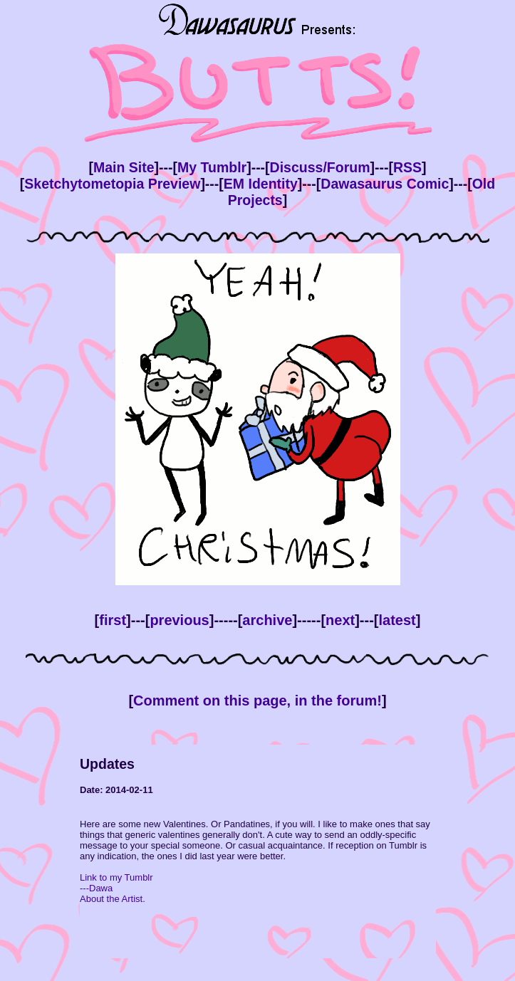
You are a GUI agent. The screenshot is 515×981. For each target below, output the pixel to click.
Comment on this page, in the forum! (257, 700)
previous (179, 620)
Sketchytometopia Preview (112, 184)
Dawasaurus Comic (385, 184)
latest (396, 620)
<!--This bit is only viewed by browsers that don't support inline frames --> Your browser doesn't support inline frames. (258, 851)
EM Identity (261, 184)
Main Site (124, 167)
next (340, 620)
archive (267, 620)
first (112, 620)
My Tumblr (211, 167)
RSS (407, 167)
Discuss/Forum (320, 167)
